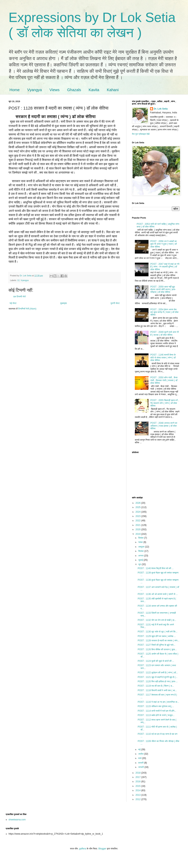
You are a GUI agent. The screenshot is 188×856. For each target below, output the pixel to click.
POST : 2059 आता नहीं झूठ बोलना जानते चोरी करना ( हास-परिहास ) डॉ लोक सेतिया (163, 289)
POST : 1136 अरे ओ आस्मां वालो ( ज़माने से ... (158, 594)
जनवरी (141, 767)
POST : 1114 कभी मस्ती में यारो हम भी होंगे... (157, 711)
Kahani (112, 90)
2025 (138, 507)
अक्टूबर (141, 546)
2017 (138, 777)
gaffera (82, 848)
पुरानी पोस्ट (115, 303)
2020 (138, 529)
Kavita (94, 90)
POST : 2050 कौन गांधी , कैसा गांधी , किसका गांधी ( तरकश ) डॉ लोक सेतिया (164, 380)
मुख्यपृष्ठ (63, 303)
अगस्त (141, 555)
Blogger (102, 848)
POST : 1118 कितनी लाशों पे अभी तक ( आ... (157, 690)
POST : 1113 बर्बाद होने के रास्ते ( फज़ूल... (156, 715)
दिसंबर (141, 537)
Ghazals (74, 90)
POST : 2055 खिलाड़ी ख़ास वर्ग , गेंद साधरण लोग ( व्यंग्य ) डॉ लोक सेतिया (164, 403)
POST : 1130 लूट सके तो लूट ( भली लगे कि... (157, 631)
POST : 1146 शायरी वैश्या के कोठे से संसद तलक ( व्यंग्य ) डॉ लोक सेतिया (163, 357)
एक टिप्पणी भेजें (19, 296)
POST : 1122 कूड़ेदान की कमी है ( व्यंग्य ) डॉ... (158, 672)
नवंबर (140, 542)
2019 (138, 534)
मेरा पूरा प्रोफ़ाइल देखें (140, 134)
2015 (138, 786)
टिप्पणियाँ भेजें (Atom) (27, 308)
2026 (138, 503)
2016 (138, 781)
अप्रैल (141, 754)
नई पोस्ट (13, 303)
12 (18, 280)
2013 (138, 795)
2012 (138, 799)
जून (140, 564)
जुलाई (141, 560)
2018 (138, 772)
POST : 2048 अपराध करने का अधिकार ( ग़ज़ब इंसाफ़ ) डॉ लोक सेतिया (163, 426)
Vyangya (34, 90)
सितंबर (141, 551)
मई (139, 749)
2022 (138, 520)
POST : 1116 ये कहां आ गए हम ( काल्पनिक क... (158, 702)
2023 (138, 516)
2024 (138, 512)
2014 (138, 790)
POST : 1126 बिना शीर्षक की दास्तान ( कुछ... (157, 649)
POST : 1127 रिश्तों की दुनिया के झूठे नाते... (156, 645)
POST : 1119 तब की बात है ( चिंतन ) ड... (156, 685)
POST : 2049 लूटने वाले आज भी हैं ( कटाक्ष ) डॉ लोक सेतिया (164, 333)
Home (14, 90)
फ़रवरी (141, 762)
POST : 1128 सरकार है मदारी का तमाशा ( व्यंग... (158, 640)
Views (54, 90)
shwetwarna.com (17, 819)
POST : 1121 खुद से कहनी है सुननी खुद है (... (157, 677)
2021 (138, 525)
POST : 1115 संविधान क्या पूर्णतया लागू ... (156, 706)
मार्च (140, 758)
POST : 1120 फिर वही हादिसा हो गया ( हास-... (158, 681)
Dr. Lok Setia (161, 108)
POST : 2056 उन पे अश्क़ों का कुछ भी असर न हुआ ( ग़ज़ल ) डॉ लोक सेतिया (163, 244)
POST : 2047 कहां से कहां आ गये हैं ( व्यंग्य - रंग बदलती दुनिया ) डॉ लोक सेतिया (164, 267)
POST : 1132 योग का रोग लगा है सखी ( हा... (157, 620)
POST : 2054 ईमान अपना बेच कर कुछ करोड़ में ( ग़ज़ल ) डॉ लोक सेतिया (164, 312)
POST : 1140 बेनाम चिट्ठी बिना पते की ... (156, 568)
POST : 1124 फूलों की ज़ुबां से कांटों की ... (156, 661)
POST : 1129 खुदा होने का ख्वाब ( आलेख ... (157, 636)
